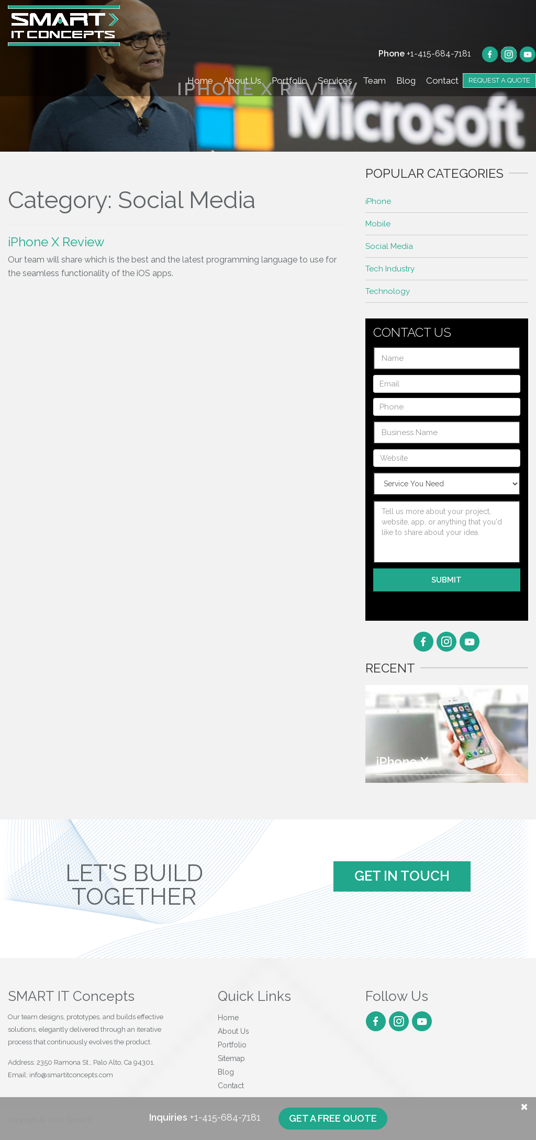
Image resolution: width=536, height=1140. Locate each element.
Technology (387, 291)
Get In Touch (402, 876)
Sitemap (231, 1058)
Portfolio (289, 80)
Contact (442, 80)
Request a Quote (499, 80)
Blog (406, 80)
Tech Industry (390, 268)
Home (200, 80)
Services (335, 80)
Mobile (377, 224)
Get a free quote (333, 1118)
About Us (242, 80)
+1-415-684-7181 (424, 54)
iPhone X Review (56, 241)
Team (374, 80)
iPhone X (402, 761)
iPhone (378, 201)
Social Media (389, 246)
